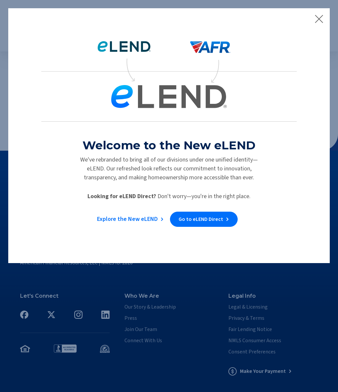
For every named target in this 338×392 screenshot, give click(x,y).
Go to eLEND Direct (201, 218)
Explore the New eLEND (126, 218)
